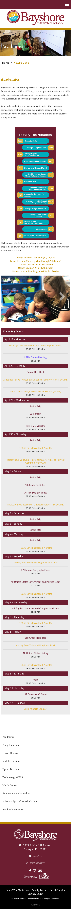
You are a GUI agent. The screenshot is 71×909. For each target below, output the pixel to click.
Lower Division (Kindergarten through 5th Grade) (35, 261)
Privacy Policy (35, 893)
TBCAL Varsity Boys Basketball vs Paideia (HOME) (35, 391)
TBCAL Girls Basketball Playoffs (35, 448)
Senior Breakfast (35, 372)
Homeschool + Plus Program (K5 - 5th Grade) (35, 271)
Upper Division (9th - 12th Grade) (35, 268)
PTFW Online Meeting (35, 357)
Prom (35, 679)
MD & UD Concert (35, 425)
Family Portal (39, 890)
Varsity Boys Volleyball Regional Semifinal (35, 562)
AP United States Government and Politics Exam (35, 582)
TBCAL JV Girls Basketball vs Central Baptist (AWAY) (35, 345)
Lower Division (10, 753)
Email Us (35, 856)
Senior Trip (35, 406)
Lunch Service (57, 890)
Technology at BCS (12, 777)
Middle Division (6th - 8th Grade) (35, 264)
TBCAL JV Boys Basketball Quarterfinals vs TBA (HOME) (35, 504)
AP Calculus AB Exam (36, 694)
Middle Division (11, 761)
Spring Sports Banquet (35, 709)
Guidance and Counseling (16, 793)
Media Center (9, 785)
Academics (22, 63)
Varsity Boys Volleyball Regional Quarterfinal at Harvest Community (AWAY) (36, 461)
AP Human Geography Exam (35, 570)
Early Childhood (11, 745)
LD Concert (35, 413)
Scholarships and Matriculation (19, 801)
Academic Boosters (12, 809)
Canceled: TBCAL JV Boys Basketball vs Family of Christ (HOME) (35, 379)
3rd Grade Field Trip (35, 637)
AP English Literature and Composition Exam (35, 608)
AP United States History (35, 653)
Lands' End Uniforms (17, 890)
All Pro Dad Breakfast (35, 492)
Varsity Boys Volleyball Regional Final (35, 645)
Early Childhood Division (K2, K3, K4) (36, 257)
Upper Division (10, 769)
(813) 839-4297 (35, 863)
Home (6, 63)
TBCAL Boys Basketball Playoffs (35, 594)
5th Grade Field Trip (35, 485)
